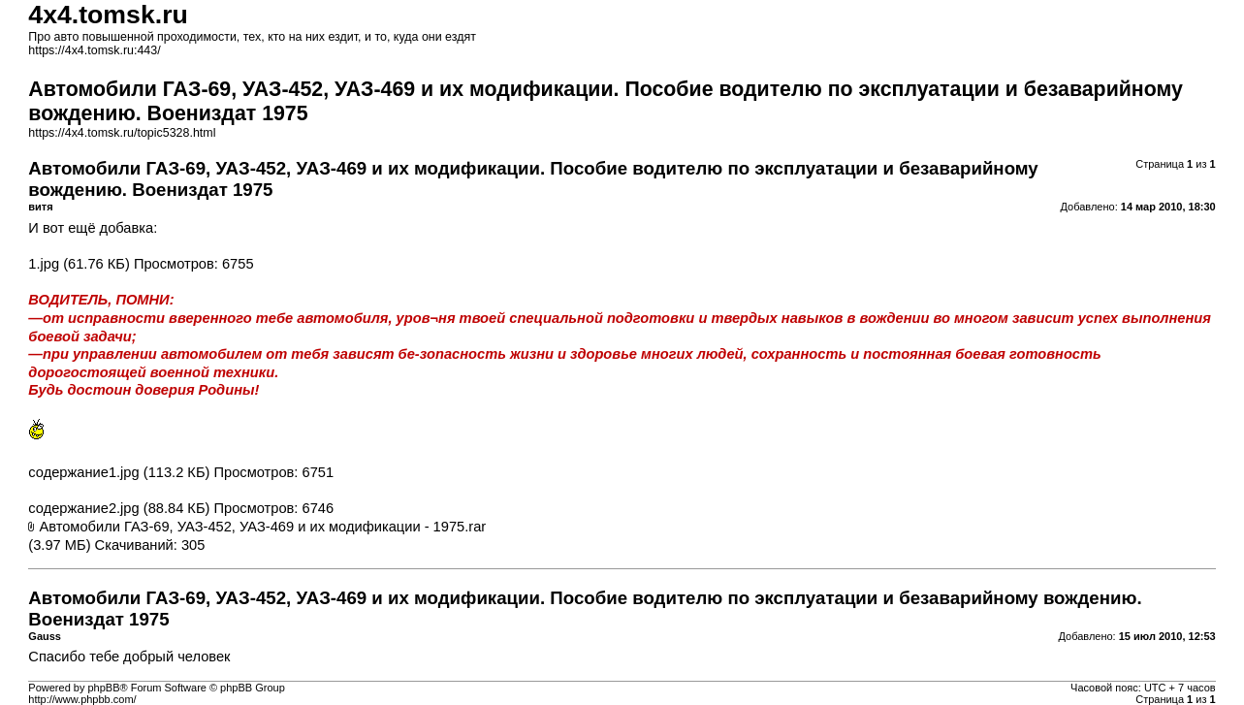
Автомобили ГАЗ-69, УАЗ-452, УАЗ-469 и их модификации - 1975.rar (262, 526)
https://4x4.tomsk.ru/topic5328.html (121, 133)
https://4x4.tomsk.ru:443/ (94, 50)
